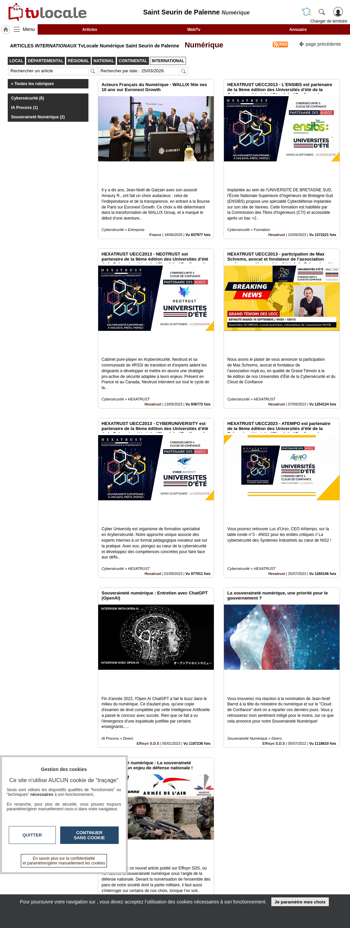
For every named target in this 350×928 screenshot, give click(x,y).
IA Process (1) (24, 107)
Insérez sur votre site (314, 815)
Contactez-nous (146, 876)
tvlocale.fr (24, 878)
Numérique (202, 45)
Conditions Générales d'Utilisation (280, 883)
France (155, 212)
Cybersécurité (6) (27, 98)
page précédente (320, 43)
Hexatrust (276, 212)
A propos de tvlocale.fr (153, 890)
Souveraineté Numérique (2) (38, 117)
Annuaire (298, 29)
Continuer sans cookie (89, 835)
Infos (263, 876)
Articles (89, 29)
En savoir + (142, 883)
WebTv (193, 29)
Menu (29, 29)
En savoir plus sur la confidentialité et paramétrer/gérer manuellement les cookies (64, 860)
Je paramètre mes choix (299, 901)
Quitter (32, 835)
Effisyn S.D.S (148, 651)
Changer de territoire (328, 21)
